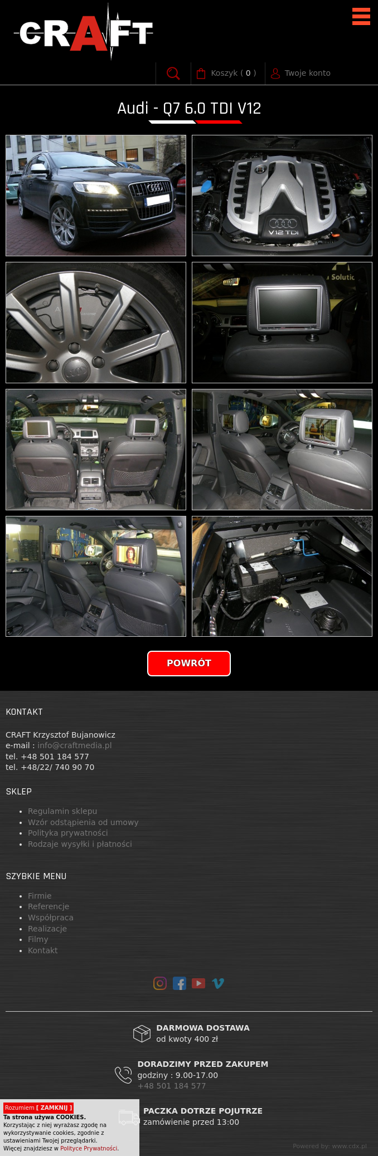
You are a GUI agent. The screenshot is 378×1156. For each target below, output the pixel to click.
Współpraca (51, 917)
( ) (233, 73)
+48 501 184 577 (173, 1085)
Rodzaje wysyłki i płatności (80, 844)
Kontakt (43, 950)
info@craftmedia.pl (74, 745)
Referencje (48, 906)
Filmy (38, 939)
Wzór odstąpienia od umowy (83, 822)
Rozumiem (38, 1108)
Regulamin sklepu (62, 811)
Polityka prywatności (68, 832)
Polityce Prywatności (88, 1148)
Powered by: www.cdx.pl (330, 1146)
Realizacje (47, 928)
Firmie (40, 895)
